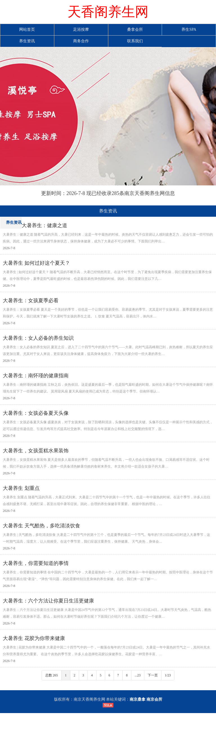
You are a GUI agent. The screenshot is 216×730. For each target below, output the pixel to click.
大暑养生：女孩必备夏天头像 (36, 413)
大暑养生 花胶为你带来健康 (34, 638)
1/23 (168, 675)
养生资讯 (27, 41)
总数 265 (51, 675)
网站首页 (27, 29)
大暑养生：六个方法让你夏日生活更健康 (48, 601)
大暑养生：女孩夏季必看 (30, 300)
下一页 (153, 675)
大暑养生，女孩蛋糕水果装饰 (36, 450)
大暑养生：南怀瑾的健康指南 (36, 375)
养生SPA (188, 29)
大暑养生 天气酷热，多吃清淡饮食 (41, 526)
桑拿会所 (135, 29)
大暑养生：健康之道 (44, 225)
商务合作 (81, 41)
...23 (138, 675)
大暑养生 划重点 (21, 488)
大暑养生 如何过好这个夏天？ (36, 263)
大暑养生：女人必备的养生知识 (38, 338)
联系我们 (135, 41)
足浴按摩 (81, 29)
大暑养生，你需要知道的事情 (36, 563)
